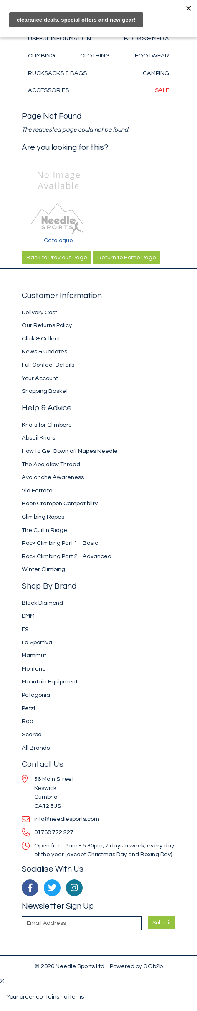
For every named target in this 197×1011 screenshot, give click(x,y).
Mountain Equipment (50, 681)
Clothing (95, 55)
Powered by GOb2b (136, 966)
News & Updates (44, 351)
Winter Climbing (43, 569)
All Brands (36, 748)
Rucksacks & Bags (57, 73)
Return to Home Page (126, 258)
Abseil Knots (38, 438)
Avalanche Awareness (53, 477)
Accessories (48, 90)
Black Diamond (42, 603)
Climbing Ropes (43, 517)
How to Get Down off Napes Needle (70, 451)
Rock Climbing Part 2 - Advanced (66, 556)
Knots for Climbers (46, 425)
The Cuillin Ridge (44, 530)
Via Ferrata (37, 490)
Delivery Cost (39, 312)
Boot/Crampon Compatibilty (60, 503)
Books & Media (146, 38)
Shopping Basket (45, 391)
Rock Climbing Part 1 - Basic (60, 543)
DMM (28, 616)
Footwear (152, 55)
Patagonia (36, 695)
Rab (27, 721)
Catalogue (58, 240)
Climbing (41, 55)
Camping (156, 73)
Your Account (40, 378)
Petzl (28, 708)
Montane (34, 669)
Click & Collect (41, 338)
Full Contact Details (48, 365)
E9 (25, 629)
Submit (161, 923)
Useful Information (59, 38)
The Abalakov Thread (51, 464)
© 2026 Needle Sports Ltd (69, 966)
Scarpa (32, 734)
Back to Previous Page (56, 258)
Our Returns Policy (47, 325)
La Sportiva (37, 642)
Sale (162, 90)
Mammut (34, 655)
